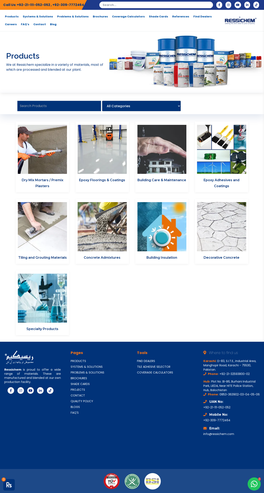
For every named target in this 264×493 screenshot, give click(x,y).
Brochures (100, 16)
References (180, 16)
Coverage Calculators (128, 16)
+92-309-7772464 (68, 4)
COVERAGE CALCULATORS (155, 372)
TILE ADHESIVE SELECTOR (153, 367)
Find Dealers (202, 16)
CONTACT (78, 395)
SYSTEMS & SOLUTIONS (87, 367)
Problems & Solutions (73, 16)
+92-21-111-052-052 (34, 4)
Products (12, 16)
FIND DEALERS (146, 361)
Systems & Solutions (38, 16)
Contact (39, 24)
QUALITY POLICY (82, 401)
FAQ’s (25, 24)
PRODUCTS (78, 361)
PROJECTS (78, 390)
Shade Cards (158, 16)
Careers (11, 24)
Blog (53, 24)
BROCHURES (79, 378)
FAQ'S (75, 413)
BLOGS (75, 407)
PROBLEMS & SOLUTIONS (87, 372)
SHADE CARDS (80, 384)
